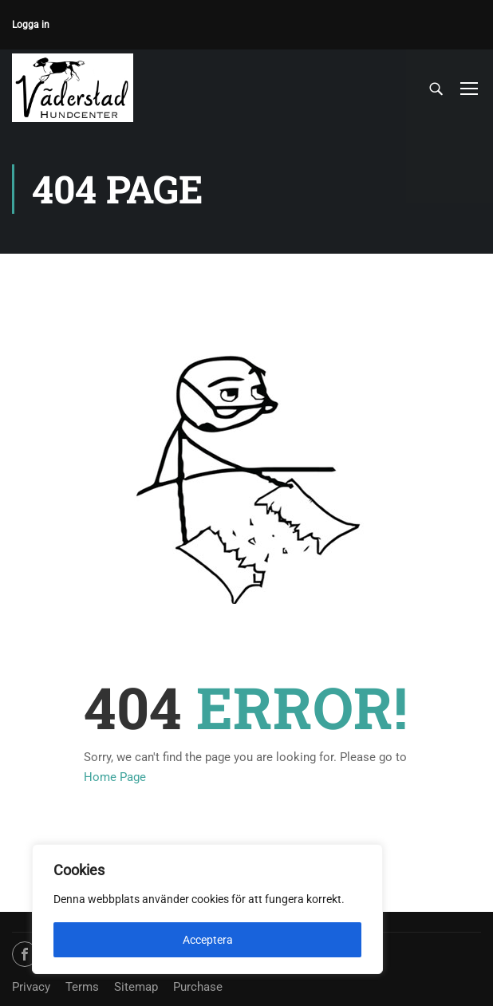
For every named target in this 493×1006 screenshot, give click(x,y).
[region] (207, 909)
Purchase (198, 987)
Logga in (30, 24)
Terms (82, 987)
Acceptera (208, 939)
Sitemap (136, 987)
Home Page (115, 779)
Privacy (31, 987)
